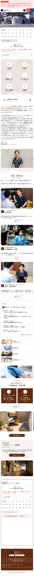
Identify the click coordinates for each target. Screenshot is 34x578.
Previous (2, 421)
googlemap (22, 516)
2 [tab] (10, 432)
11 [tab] (25, 432)
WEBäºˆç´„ (28, 11)
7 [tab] (18, 432)
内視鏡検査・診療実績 (18, 100)
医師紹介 (24, 90)
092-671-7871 (18, 561)
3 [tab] (12, 432)
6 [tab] (17, 432)
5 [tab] (15, 432)
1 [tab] (9, 432)
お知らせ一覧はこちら (27, 334)
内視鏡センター (9, 79)
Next (31, 421)
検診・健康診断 (9, 90)
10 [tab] (23, 432)
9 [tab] (22, 432)
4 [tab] (14, 432)
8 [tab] (20, 432)
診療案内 (24, 68)
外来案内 (9, 68)
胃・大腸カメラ (24, 79)
